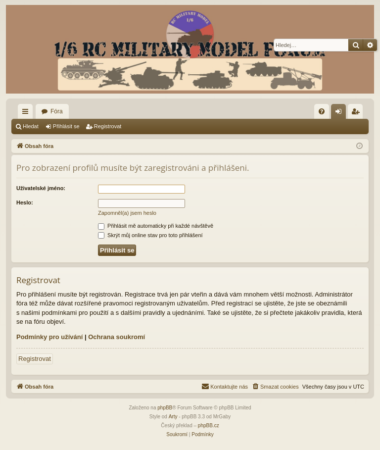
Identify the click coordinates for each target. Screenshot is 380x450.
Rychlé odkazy (27, 113)
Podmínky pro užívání (49, 337)
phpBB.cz (208, 425)
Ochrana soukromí (116, 337)
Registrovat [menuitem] (357, 113)
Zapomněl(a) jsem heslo (127, 213)
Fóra (56, 111)
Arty (173, 416)
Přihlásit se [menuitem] (340, 113)
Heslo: (24, 202)
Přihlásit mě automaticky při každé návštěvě (155, 226)
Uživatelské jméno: (40, 188)
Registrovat (108, 126)
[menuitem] (321, 111)
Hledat (31, 126)
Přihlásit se (66, 126)
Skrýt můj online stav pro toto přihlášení (150, 235)
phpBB (164, 407)
